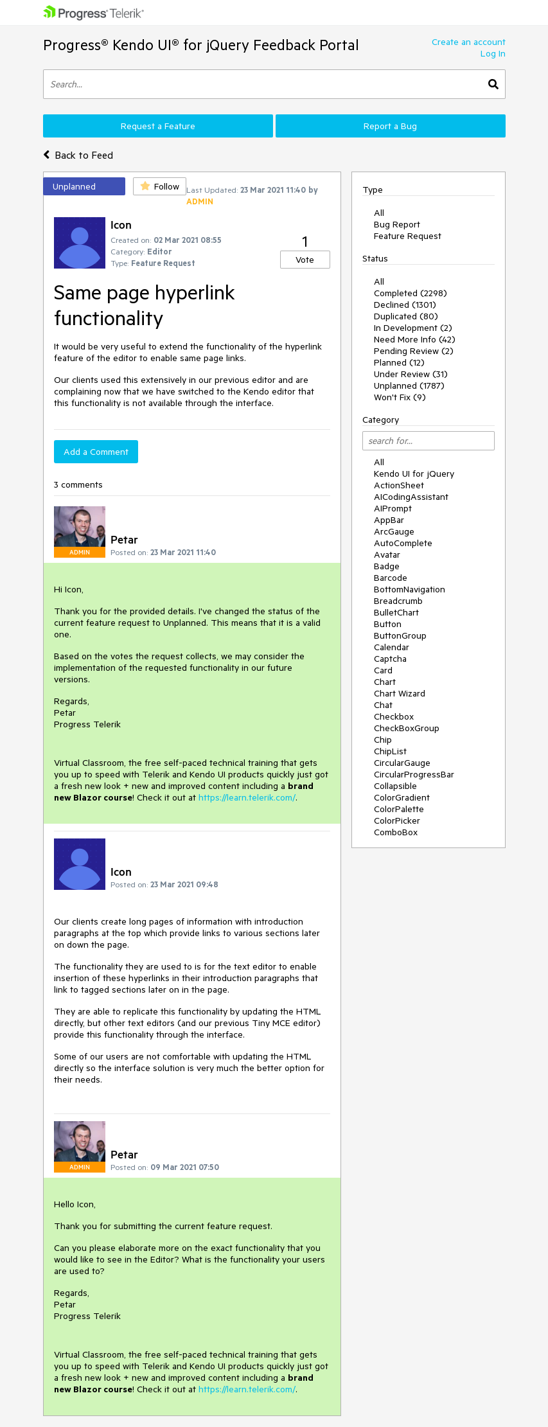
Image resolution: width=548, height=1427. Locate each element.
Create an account (469, 42)
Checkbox (394, 716)
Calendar (391, 647)
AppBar (389, 520)
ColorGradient (402, 797)
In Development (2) (413, 327)
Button (388, 624)
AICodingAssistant (411, 496)
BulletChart (396, 612)
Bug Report (397, 224)
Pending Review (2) (414, 351)
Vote (305, 259)
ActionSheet (399, 485)
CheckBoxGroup (406, 728)
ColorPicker (397, 820)
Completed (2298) (410, 293)
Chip (383, 739)
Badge (387, 566)
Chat (383, 705)
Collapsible (395, 786)
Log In (493, 53)
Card (383, 670)
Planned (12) (399, 362)
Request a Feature (158, 126)
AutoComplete (403, 543)
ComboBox (396, 832)
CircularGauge (402, 762)
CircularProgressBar (414, 774)
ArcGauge (394, 531)
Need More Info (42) (414, 339)
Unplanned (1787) (409, 385)
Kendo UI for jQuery (414, 473)
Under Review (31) (411, 374)
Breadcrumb (398, 601)
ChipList (390, 751)
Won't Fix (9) (400, 397)
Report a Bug (390, 126)
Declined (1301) (405, 304)
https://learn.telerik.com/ (247, 797)
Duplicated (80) (406, 316)
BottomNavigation (409, 589)
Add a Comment (96, 451)
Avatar (387, 554)
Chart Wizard (399, 693)
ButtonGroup (400, 635)
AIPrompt (393, 508)
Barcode (390, 577)
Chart (385, 681)
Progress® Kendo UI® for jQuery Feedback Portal (201, 44)
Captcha (390, 658)
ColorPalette (399, 809)
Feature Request (407, 236)
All (379, 212)
